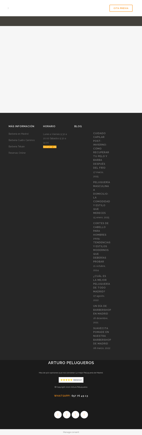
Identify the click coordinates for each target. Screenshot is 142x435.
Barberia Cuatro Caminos (22, 140)
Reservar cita (49, 147)
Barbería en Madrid (18, 134)
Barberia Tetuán (17, 146)
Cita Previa (120, 8)
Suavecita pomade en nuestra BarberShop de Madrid (102, 336)
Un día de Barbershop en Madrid (102, 310)
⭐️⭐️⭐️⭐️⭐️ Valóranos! (71, 380)
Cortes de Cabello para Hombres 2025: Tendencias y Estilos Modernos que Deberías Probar (101, 242)
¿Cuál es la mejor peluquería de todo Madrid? (101, 284)
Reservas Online (17, 153)
